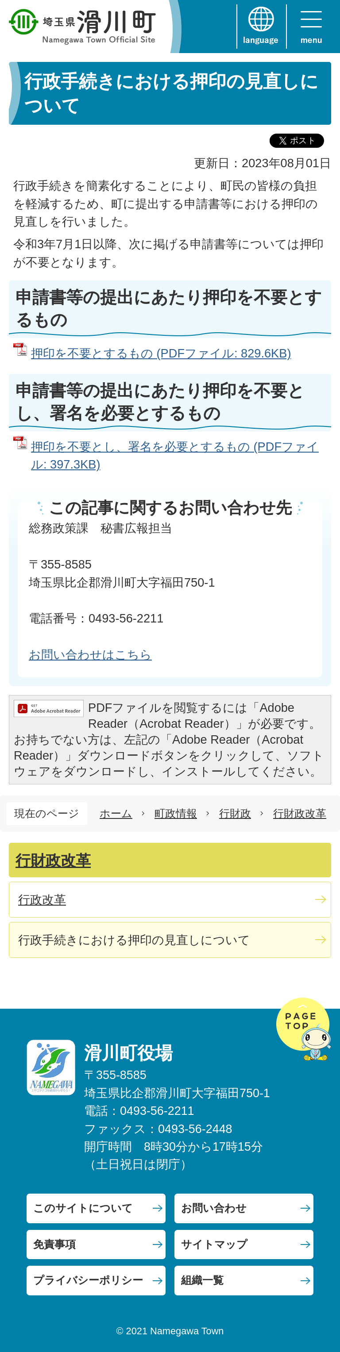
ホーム (116, 813)
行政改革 (42, 899)
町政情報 (176, 813)
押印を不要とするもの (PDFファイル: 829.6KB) (161, 353)
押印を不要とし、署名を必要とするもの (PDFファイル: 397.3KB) (175, 456)
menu (311, 26)
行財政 (235, 813)
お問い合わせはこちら (90, 654)
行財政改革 (299, 813)
